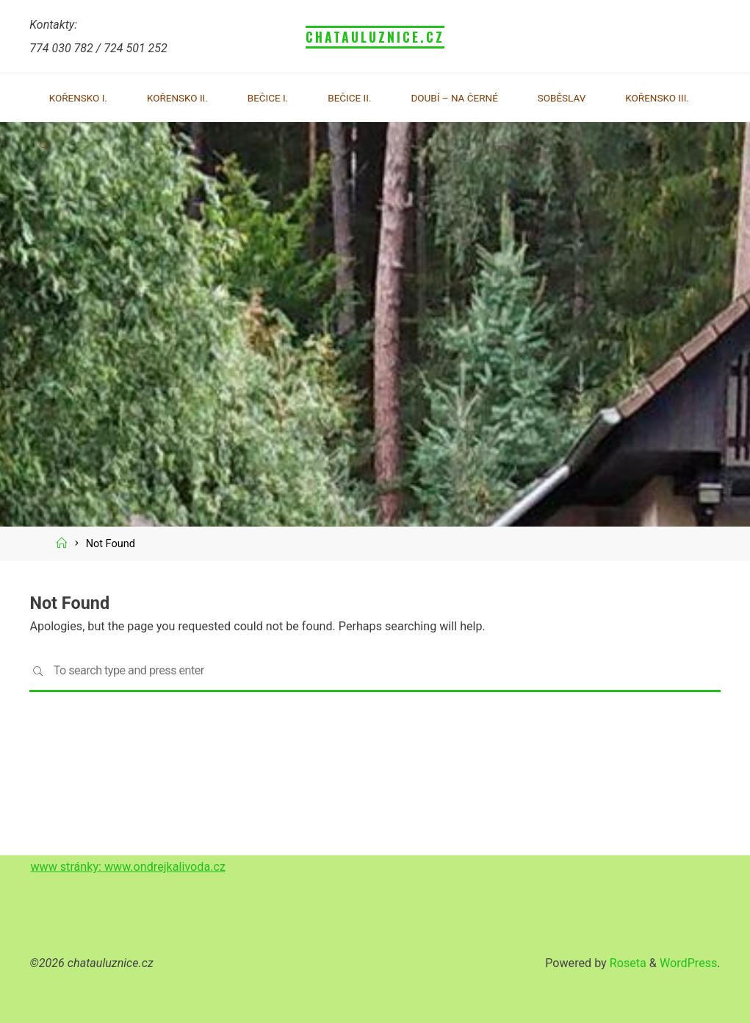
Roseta (626, 963)
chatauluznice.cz (375, 36)
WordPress (688, 963)
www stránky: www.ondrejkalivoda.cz (128, 867)
